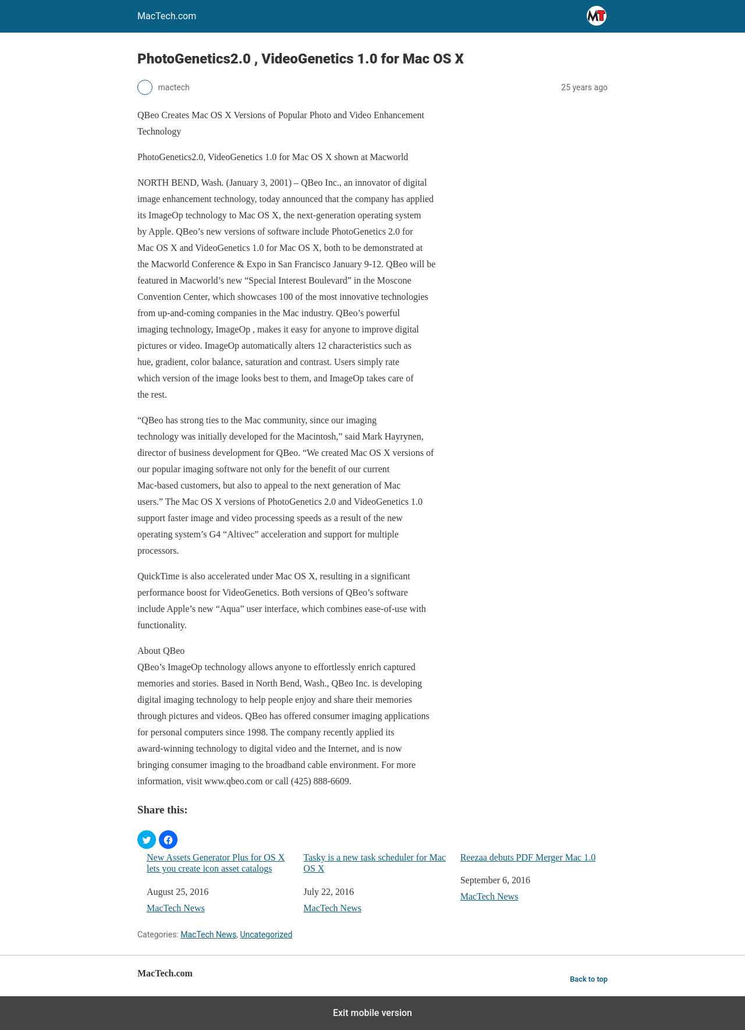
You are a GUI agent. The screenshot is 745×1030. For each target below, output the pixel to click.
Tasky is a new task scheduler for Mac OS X (374, 862)
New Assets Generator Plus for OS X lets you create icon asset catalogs (216, 862)
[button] (146, 839)
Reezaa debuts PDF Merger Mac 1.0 (528, 857)
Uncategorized (266, 934)
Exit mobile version (372, 1012)
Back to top (589, 979)
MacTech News (176, 908)
